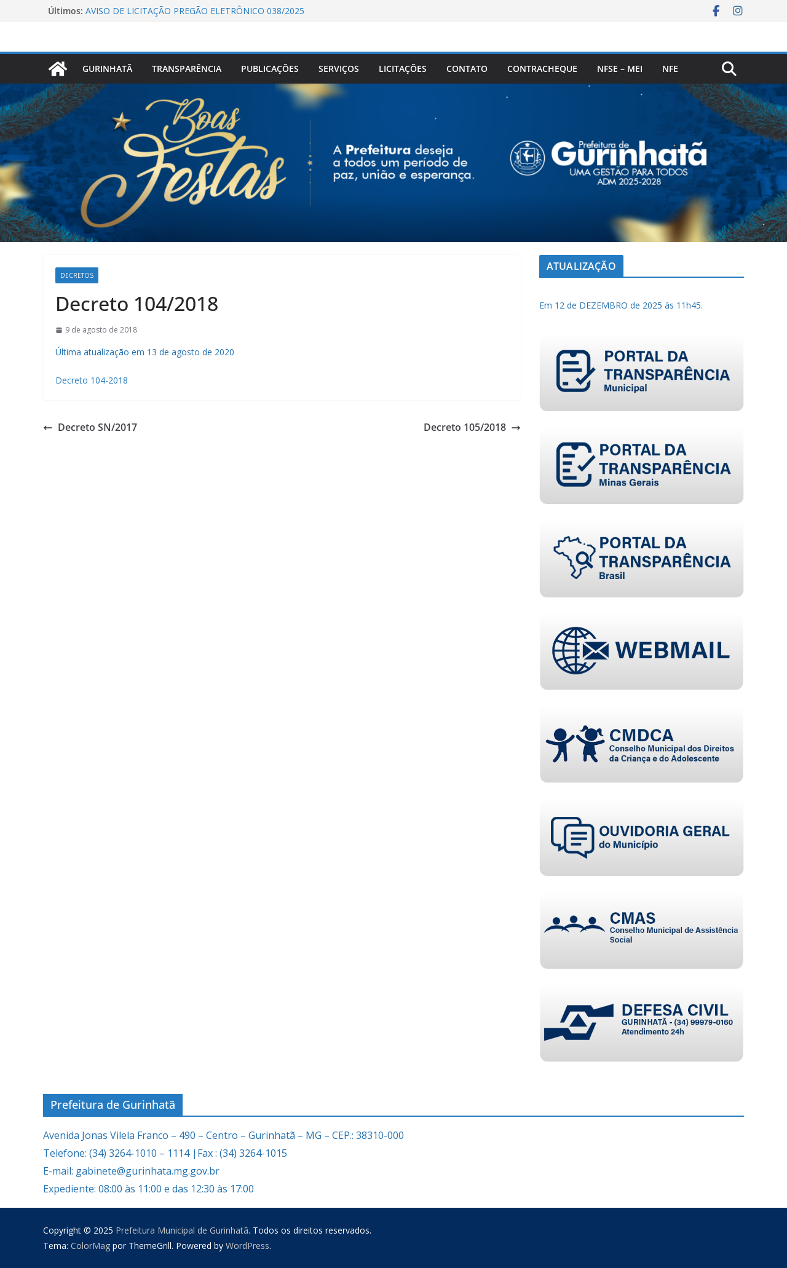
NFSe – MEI (620, 68)
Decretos (76, 275)
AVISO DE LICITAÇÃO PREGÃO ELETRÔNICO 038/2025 (194, 11)
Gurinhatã (107, 68)
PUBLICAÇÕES (270, 68)
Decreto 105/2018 (472, 427)
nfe (670, 68)
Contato (467, 68)
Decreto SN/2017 (90, 427)
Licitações (403, 68)
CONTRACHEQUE (542, 68)
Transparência (186, 68)
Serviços (338, 68)
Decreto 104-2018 (91, 380)
